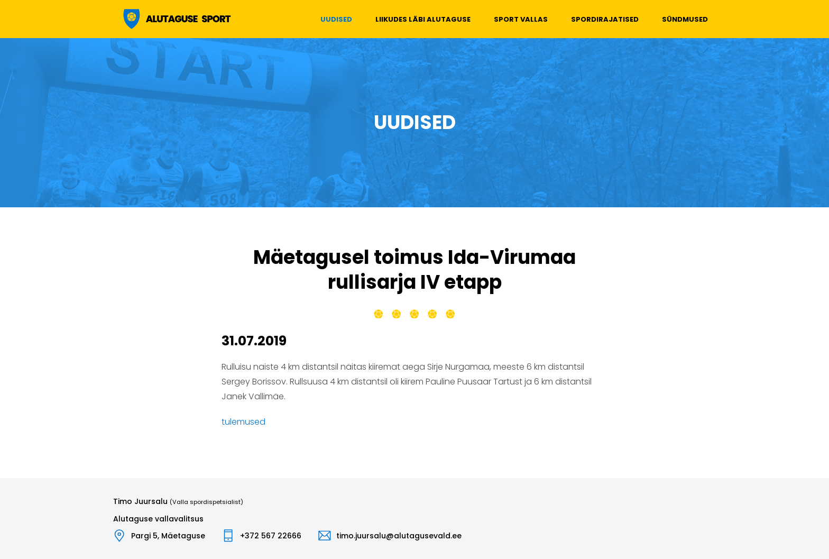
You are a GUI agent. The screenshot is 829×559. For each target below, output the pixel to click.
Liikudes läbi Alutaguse (423, 19)
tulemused (243, 422)
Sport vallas (521, 19)
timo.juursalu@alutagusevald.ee (399, 535)
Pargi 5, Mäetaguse (168, 535)
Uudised (336, 19)
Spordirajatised (605, 19)
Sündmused (685, 19)
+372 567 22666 (270, 535)
